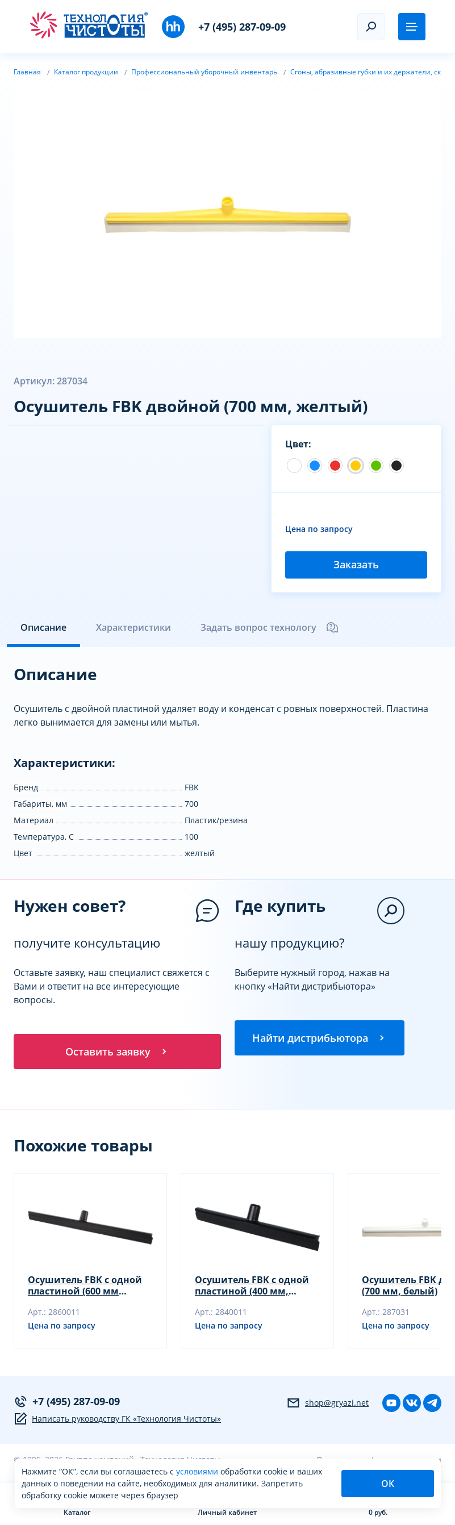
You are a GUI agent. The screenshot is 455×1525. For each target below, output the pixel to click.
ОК (387, 1483)
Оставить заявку (117, 1051)
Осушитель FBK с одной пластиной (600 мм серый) (85, 1286)
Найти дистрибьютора (319, 1038)
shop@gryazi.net (327, 1404)
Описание (43, 627)
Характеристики (133, 627)
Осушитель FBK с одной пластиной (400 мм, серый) (252, 1286)
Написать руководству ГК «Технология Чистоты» (117, 1420)
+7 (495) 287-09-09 (242, 26)
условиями (198, 1471)
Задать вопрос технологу (270, 627)
